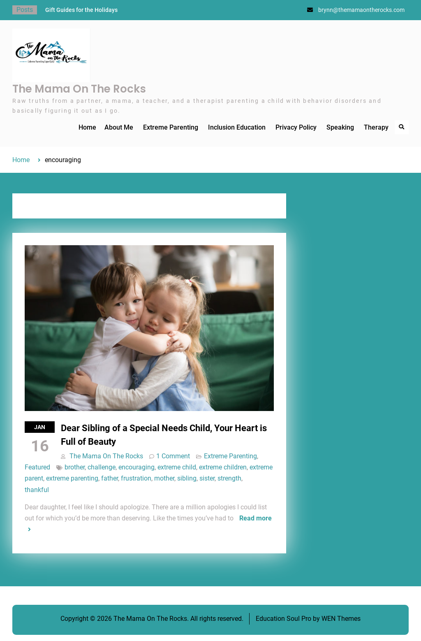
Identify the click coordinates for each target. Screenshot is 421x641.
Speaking (340, 127)
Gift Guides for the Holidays (81, 10)
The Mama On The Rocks (79, 88)
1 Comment (173, 456)
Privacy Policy (296, 127)
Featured (37, 467)
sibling (187, 478)
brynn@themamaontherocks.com (361, 10)
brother (75, 467)
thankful (37, 490)
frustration (136, 478)
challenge (102, 467)
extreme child (176, 467)
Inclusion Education (237, 127)
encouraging (136, 467)
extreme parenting (72, 478)
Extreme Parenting (170, 127)
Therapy (376, 127)
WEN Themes (341, 618)
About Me (118, 127)
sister (207, 478)
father (109, 478)
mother (164, 478)
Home (87, 127)
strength (229, 478)
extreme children (223, 467)
